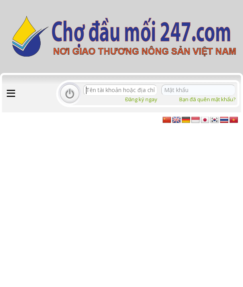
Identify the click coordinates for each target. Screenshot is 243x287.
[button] (11, 93)
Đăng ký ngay (141, 99)
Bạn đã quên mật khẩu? (207, 99)
